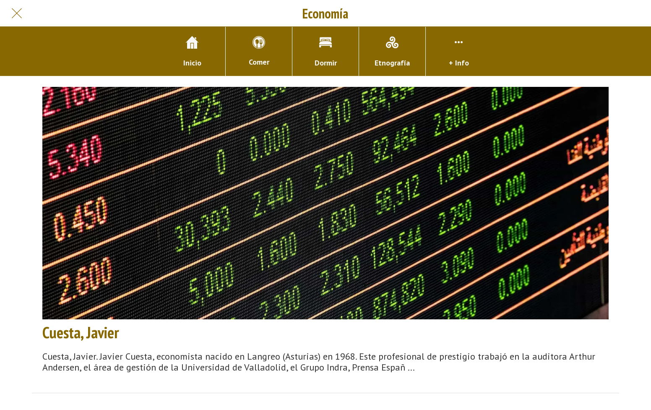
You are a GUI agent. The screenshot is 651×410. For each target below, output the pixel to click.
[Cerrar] (17, 13)
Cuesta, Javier (80, 332)
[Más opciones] (459, 51)
